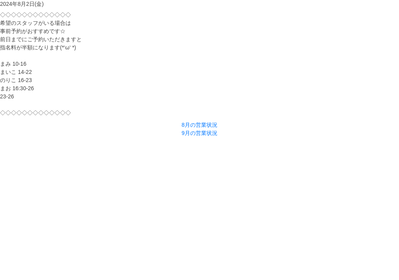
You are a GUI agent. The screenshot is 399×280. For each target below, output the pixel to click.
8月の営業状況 (199, 125)
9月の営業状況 (199, 133)
